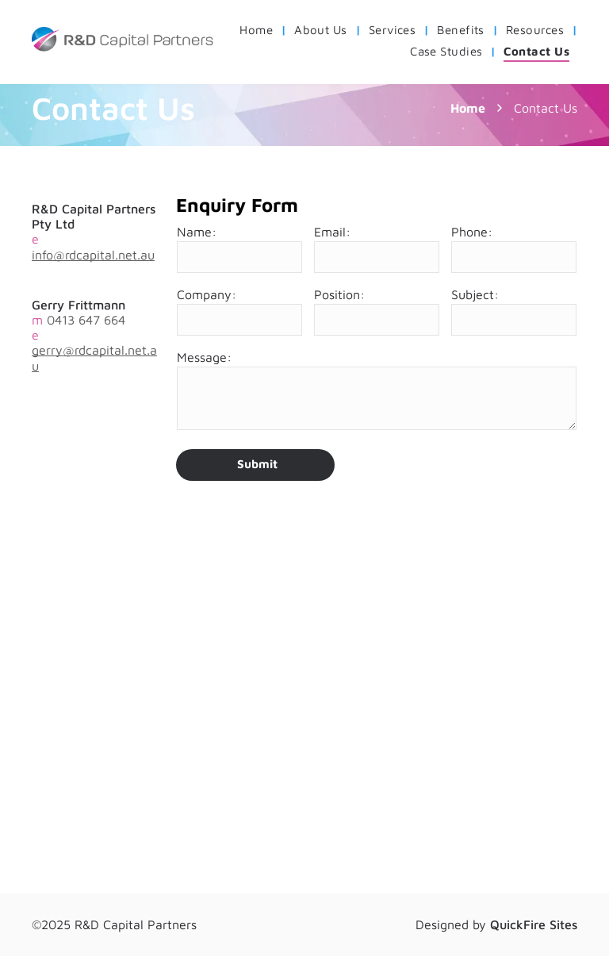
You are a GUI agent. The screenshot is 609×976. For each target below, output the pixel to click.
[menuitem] (259, 29)
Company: (206, 294)
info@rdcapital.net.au (93, 255)
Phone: (471, 232)
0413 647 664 (86, 320)
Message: (204, 357)
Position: (339, 294)
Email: (332, 232)
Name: (196, 232)
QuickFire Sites (533, 924)
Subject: (475, 294)
